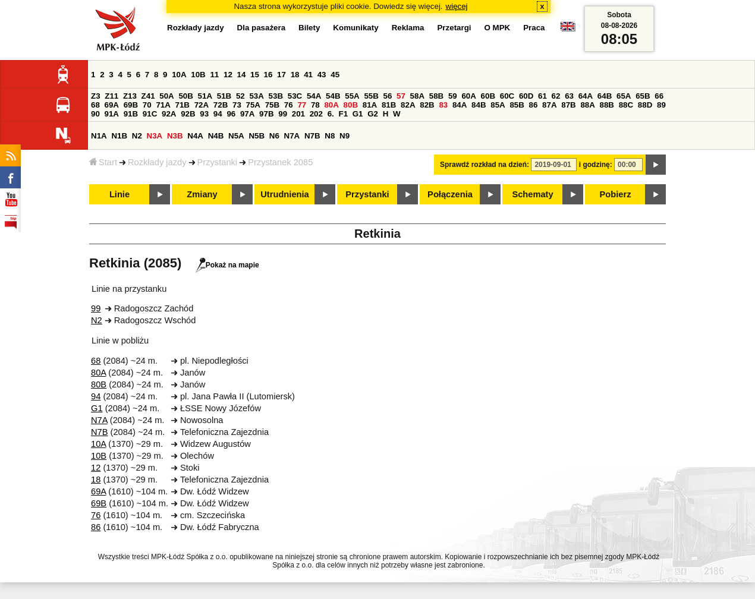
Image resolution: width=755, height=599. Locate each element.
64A (585, 96)
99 (282, 113)
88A (587, 104)
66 (659, 96)
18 (295, 74)
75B (272, 104)
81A (370, 104)
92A (169, 113)
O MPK (498, 27)
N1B (119, 135)
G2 (372, 113)
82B (427, 104)
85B (516, 104)
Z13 (130, 96)
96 (231, 113)
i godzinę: (595, 164)
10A (179, 74)
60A (468, 96)
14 (241, 74)
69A (112, 104)
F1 (343, 113)
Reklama (408, 27)
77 (301, 104)
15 (254, 74)
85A (497, 104)
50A (166, 96)
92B (188, 113)
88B (607, 104)
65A (623, 96)
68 (95, 104)
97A (247, 113)
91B (131, 113)
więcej (457, 6)
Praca (534, 27)
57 (401, 96)
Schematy (532, 194)
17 (281, 74)
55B (371, 96)
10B (198, 74)
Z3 (95, 96)
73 (236, 104)
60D (526, 96)
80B (351, 104)
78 (315, 104)
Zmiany (202, 194)
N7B (312, 135)
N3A (155, 135)
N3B (175, 135)
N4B (216, 135)
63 (569, 96)
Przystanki (217, 162)
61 (542, 96)
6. (331, 113)
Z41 (148, 96)
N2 (137, 135)
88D (645, 104)
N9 (344, 135)
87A (549, 104)
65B (643, 96)
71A (163, 104)
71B (182, 104)
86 (533, 104)
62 (556, 96)
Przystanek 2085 (280, 162)
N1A (99, 135)
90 (95, 113)
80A (331, 104)
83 (443, 104)
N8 (330, 135)
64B (604, 96)
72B (220, 104)
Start (103, 162)
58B (436, 96)
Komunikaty (355, 27)
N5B (256, 135)
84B (478, 104)
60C (507, 96)
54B (333, 96)
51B (224, 96)
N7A (292, 135)
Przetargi (454, 27)
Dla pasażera (261, 27)
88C (626, 104)
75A (253, 104)
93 (204, 113)
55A (352, 96)
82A (408, 104)
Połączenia (450, 194)
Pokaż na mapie (227, 265)
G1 (358, 113)
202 (316, 113)
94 (217, 113)
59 (452, 96)
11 (214, 74)
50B (185, 96)
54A (314, 96)
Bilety (309, 27)
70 (147, 104)
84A (459, 104)
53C (295, 96)
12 (228, 74)
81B (389, 104)
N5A (236, 135)
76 (288, 104)
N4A (195, 135)
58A (417, 96)
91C (150, 113)
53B (276, 96)
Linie (119, 194)
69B (131, 104)
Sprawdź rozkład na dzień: (484, 164)
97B (266, 113)
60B (488, 96)
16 (268, 74)
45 (335, 74)
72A (201, 104)
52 (240, 96)
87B (568, 104)
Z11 (111, 96)
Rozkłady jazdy (157, 162)
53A (256, 96)
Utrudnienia (284, 194)
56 (387, 96)
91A (112, 113)
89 (661, 104)
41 (308, 74)
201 (298, 113)
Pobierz (615, 194)
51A (205, 96)
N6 (274, 135)
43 (321, 74)
